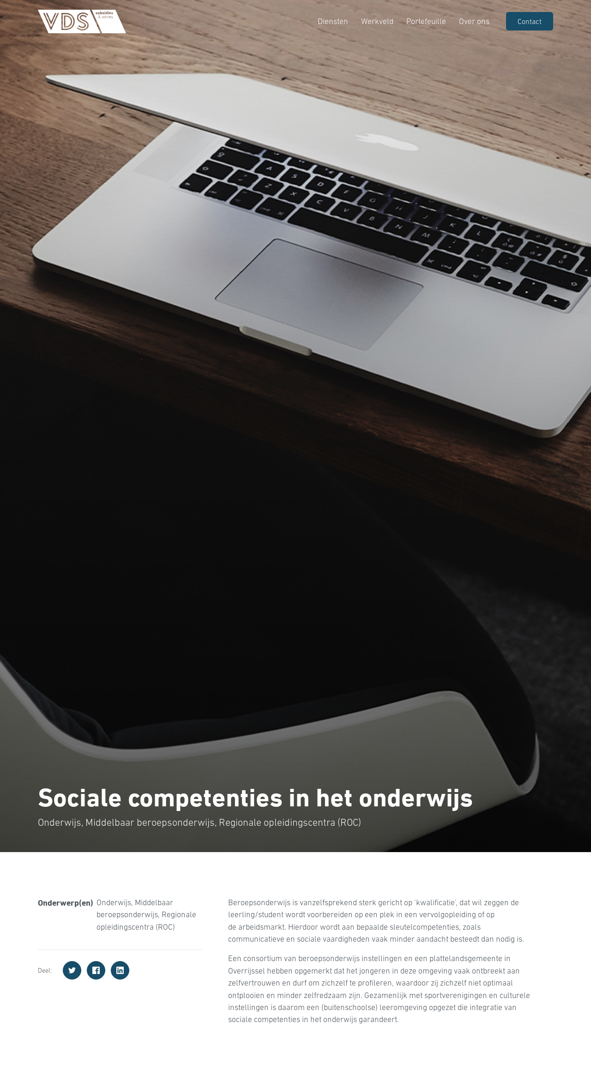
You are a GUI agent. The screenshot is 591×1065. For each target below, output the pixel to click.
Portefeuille (425, 21)
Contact (530, 21)
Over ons (473, 21)
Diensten (332, 21)
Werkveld (376, 21)
